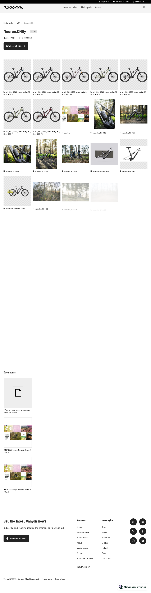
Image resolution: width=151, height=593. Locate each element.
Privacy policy (47, 579)
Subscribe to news (122, 2)
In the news (82, 537)
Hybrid (104, 548)
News (65, 7)
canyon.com (105, 2)
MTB (18, 23)
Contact (98, 7)
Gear (104, 553)
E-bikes (105, 543)
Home (79, 527)
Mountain (106, 537)
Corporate (106, 558)
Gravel (104, 532)
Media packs (86, 7)
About (75, 7)
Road (104, 527)
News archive (83, 532)
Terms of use (60, 579)
